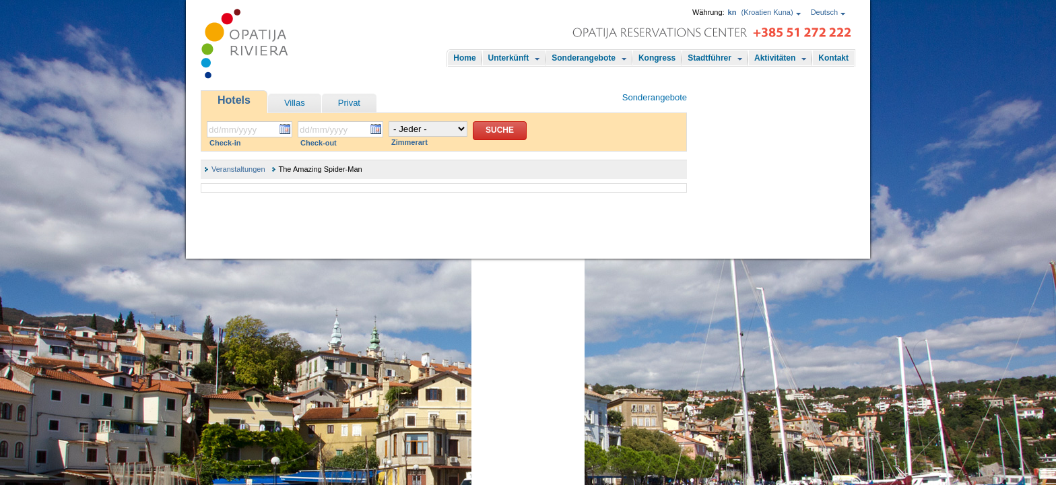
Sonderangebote (584, 58)
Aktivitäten (774, 58)
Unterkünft (508, 58)
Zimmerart (409, 142)
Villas (294, 103)
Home (464, 58)
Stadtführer (709, 58)
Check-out (318, 143)
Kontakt (833, 58)
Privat (349, 103)
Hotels (234, 100)
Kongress (656, 58)
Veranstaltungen (238, 169)
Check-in (224, 143)
